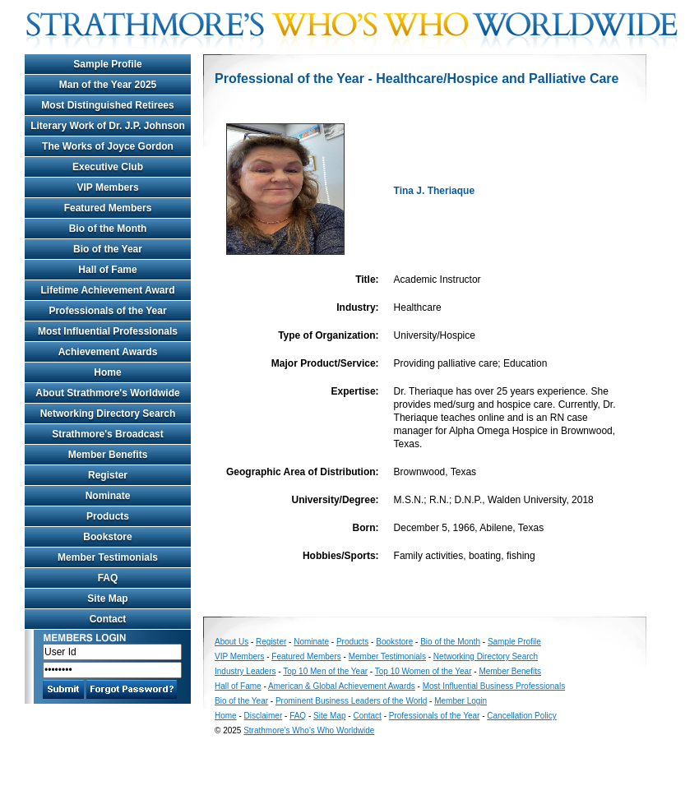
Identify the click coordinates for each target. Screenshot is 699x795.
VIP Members (107, 187)
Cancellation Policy (522, 715)
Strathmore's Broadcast (108, 434)
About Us (231, 641)
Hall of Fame (107, 269)
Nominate (108, 495)
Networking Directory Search (108, 413)
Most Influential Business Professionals (494, 686)
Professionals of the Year (107, 311)
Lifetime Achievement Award (108, 290)
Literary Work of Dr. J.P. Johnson (107, 126)
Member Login (460, 700)
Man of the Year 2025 (108, 84)
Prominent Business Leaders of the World (351, 700)
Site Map (107, 598)
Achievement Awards (108, 352)
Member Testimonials (108, 557)
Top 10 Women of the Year (423, 671)
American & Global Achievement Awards (341, 686)
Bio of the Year (107, 249)
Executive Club (107, 167)
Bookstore (107, 537)
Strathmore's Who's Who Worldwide (308, 730)
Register (107, 475)
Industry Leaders (245, 671)
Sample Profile (107, 64)
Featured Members (108, 208)
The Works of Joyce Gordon (108, 146)
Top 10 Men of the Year (325, 671)
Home (107, 372)
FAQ (108, 578)
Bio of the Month (108, 228)
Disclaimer (263, 715)
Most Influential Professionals (108, 331)
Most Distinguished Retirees (107, 105)
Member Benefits (108, 454)
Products (107, 516)
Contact (108, 619)
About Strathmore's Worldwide (107, 393)
